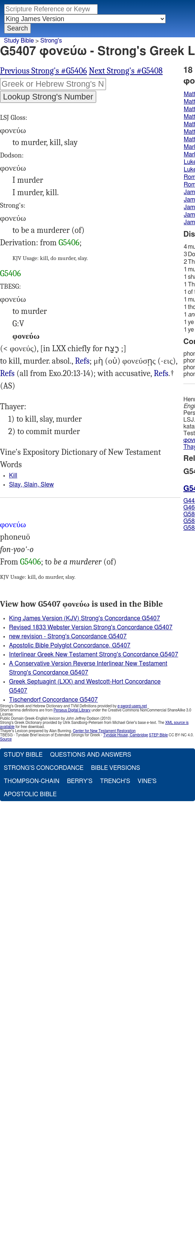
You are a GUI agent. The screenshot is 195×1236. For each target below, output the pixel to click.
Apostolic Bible (30, 794)
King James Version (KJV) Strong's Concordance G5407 (84, 618)
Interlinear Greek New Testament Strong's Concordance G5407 (93, 655)
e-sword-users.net (132, 706)
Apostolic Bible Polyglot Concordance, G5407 (69, 645)
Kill (13, 476)
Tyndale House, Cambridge (125, 735)
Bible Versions (115, 768)
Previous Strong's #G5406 (43, 71)
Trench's (115, 781)
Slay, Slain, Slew (31, 485)
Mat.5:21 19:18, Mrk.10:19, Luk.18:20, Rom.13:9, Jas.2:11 (7, 373)
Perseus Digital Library (72, 710)
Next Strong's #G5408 (126, 71)
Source (6, 739)
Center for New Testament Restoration (104, 731)
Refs (82, 361)
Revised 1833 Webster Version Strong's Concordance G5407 (90, 627)
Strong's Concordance (43, 768)
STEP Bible (158, 735)
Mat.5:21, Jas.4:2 (82, 361)
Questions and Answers (90, 755)
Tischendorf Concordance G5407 (53, 700)
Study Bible (19, 41)
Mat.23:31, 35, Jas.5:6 (161, 373)
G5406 (69, 243)
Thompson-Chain (31, 781)
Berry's (79, 781)
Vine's (147, 781)
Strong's (51, 41)
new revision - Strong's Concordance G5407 (68, 636)
